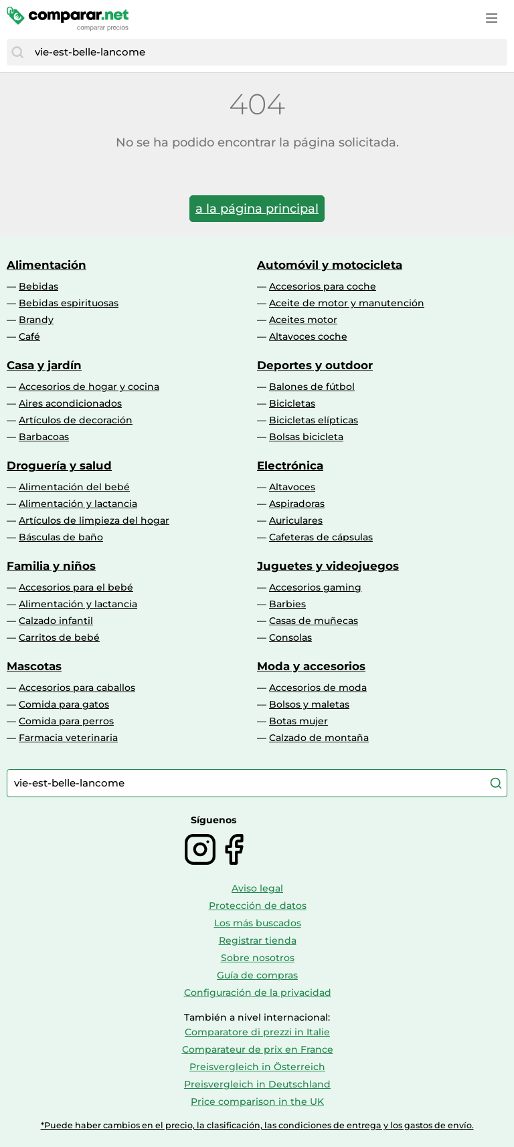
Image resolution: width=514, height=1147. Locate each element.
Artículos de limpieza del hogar (94, 520)
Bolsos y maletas (309, 704)
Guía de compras (257, 975)
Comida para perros (66, 721)
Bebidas (38, 286)
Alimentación (46, 265)
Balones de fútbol (312, 387)
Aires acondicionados (70, 403)
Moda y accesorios (311, 666)
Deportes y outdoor (315, 365)
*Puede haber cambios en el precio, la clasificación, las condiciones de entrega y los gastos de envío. (257, 1125)
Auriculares (296, 520)
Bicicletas (292, 403)
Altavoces (292, 487)
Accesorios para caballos (77, 688)
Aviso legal (257, 888)
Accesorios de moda (318, 688)
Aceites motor (303, 320)
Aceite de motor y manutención (346, 303)
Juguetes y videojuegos (328, 565)
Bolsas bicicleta (306, 437)
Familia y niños (51, 565)
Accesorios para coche (322, 286)
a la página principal (257, 208)
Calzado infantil (56, 621)
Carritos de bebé (59, 637)
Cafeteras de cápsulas (321, 537)
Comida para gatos (64, 704)
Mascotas (34, 666)
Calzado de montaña (319, 738)
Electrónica (290, 465)
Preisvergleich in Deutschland (257, 1084)
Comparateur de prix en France (257, 1049)
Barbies (287, 604)
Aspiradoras (297, 504)
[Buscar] (17, 52)
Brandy (36, 320)
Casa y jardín (44, 365)
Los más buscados (257, 923)
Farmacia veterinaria (68, 738)
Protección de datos (258, 906)
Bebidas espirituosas (68, 303)
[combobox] (267, 52)
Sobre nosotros (257, 958)
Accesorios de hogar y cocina (89, 387)
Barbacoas (44, 437)
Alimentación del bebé (74, 487)
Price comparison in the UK (257, 1102)
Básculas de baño (61, 537)
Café (29, 336)
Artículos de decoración (76, 420)
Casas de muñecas (313, 621)
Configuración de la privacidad (257, 992)
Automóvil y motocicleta (329, 265)
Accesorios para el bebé (76, 587)
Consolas (290, 637)
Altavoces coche (308, 336)
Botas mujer (298, 721)
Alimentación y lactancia (78, 504)
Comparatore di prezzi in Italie (257, 1032)
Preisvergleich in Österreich (257, 1067)
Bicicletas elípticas (313, 420)
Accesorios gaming (315, 587)
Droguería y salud (59, 465)
